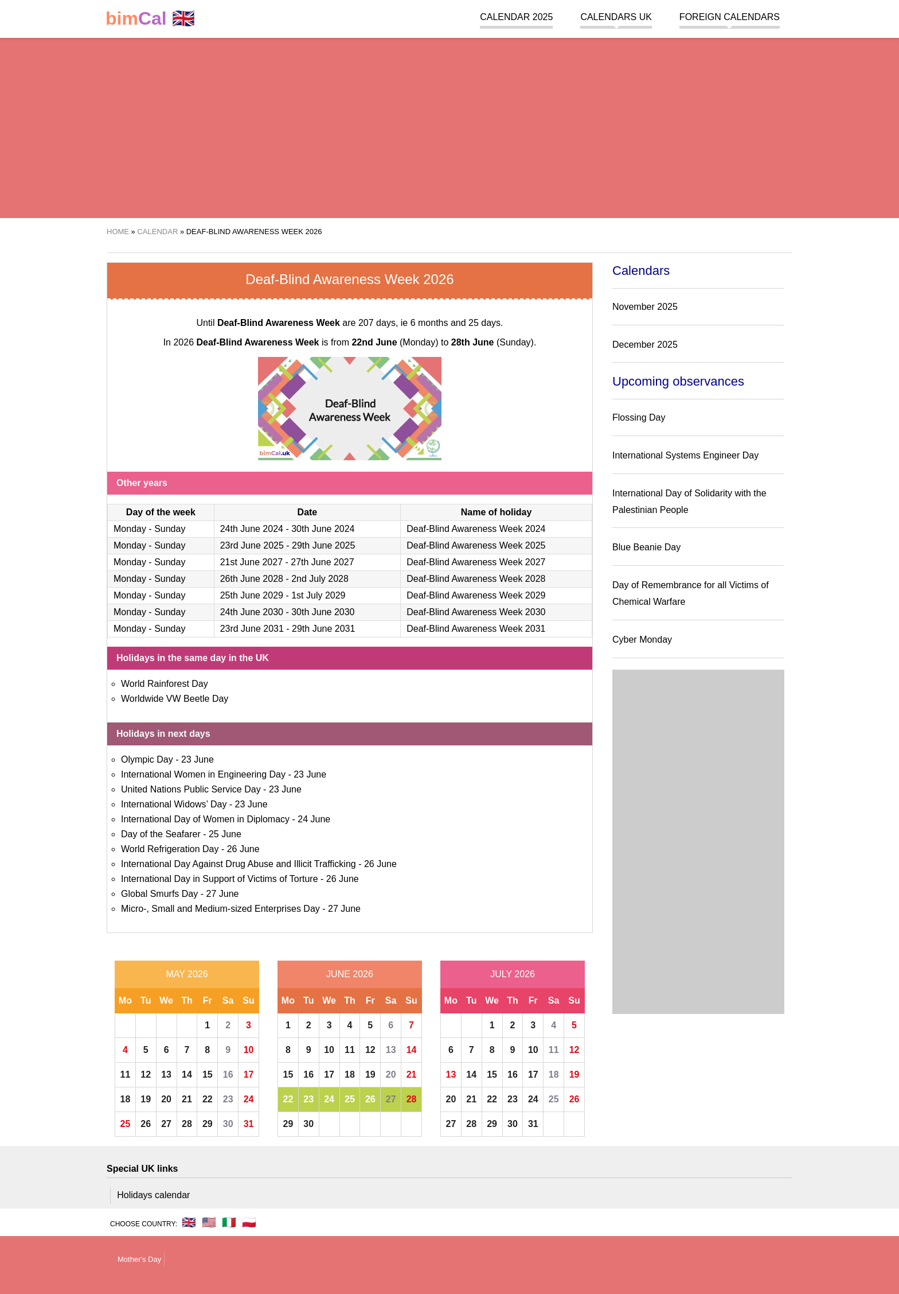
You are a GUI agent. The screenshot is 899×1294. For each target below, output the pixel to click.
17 (249, 1074)
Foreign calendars (729, 17)
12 (145, 1074)
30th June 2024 (322, 529)
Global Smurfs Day (159, 894)
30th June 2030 (322, 612)
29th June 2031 (323, 629)
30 (228, 1124)
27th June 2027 (322, 562)
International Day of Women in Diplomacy (205, 819)
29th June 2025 (323, 545)
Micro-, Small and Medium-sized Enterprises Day (220, 909)
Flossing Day (638, 417)
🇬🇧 (150, 18)
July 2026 (512, 974)
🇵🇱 (249, 1222)
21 (187, 1099)
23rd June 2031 (252, 629)
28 (187, 1124)
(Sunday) (492, 342)
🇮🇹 (229, 1222)
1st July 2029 (318, 595)
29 (207, 1124)
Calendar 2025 (516, 17)
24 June (314, 819)
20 (166, 1099)
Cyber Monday (642, 639)
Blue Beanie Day (646, 547)
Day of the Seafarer (161, 834)
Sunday (169, 529)
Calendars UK (615, 17)
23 (228, 1099)
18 (125, 1099)
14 (187, 1074)
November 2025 (645, 307)
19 (145, 1099)
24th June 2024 (251, 529)
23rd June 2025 (252, 545)
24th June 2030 (251, 612)
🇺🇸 (209, 1222)
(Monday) (394, 342)
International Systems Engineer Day (685, 455)
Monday (130, 529)
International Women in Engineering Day (203, 774)
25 (125, 1124)
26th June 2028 (251, 579)
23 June (197, 759)
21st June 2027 (251, 562)
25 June (225, 834)
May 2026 (187, 974)
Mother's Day (139, 1259)
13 (166, 1074)
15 (207, 1074)
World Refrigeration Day (169, 849)
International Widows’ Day (173, 804)
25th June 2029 (251, 595)
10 (249, 1050)
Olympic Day (147, 759)
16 (228, 1074)
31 (249, 1124)
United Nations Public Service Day (191, 789)
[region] (449, 126)
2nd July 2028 (320, 579)
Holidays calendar (153, 1195)
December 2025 (645, 344)
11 (125, 1074)
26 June (243, 849)
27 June (222, 894)
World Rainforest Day (164, 684)
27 (166, 1124)
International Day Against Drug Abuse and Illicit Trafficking (238, 864)
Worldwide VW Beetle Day (174, 699)
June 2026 (349, 974)
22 (207, 1099)
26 (145, 1124)
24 (249, 1099)
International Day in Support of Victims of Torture (219, 879)
